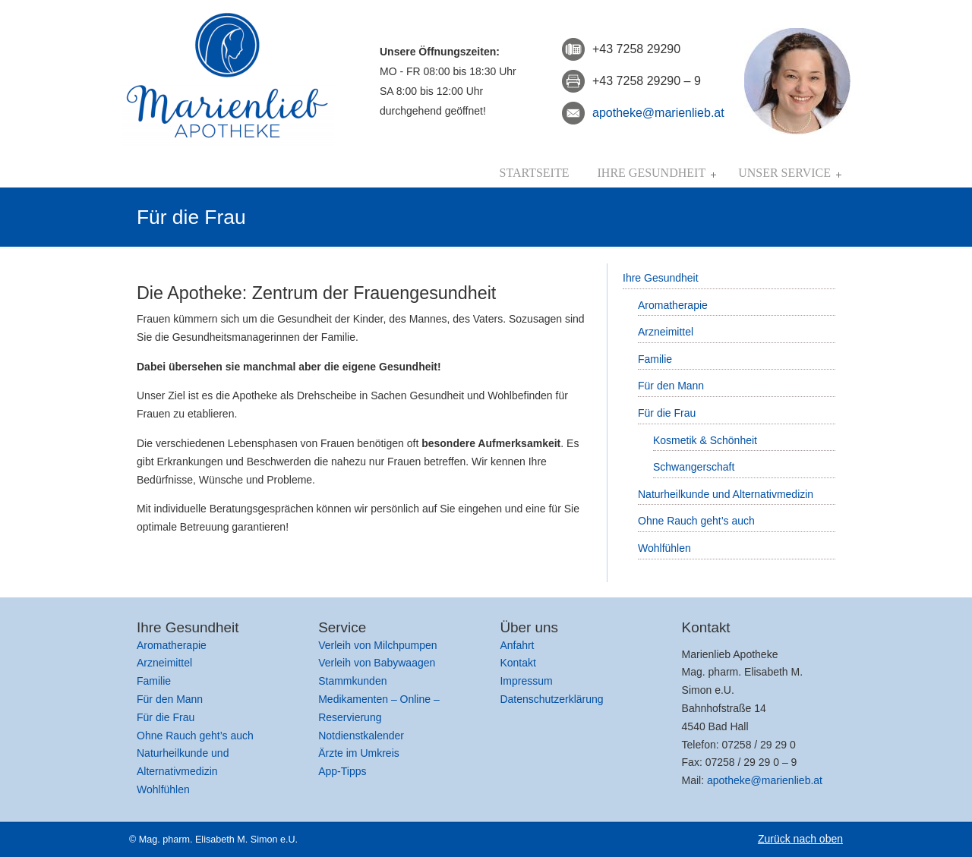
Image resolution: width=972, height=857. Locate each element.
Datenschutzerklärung (551, 699)
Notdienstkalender (361, 735)
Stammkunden (352, 681)
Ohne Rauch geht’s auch (696, 521)
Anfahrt (517, 645)
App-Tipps (342, 771)
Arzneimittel (665, 332)
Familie (655, 359)
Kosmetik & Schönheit (705, 440)
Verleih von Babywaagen (376, 663)
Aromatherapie (673, 305)
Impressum (526, 681)
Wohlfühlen (664, 548)
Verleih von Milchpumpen (377, 645)
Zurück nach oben (800, 839)
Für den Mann (671, 386)
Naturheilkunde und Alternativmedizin (725, 494)
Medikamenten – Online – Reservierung (379, 708)
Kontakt (517, 663)
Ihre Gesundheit (661, 278)
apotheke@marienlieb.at (658, 112)
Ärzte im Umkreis (358, 753)
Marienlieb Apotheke (228, 75)
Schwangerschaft (693, 467)
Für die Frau (667, 413)
